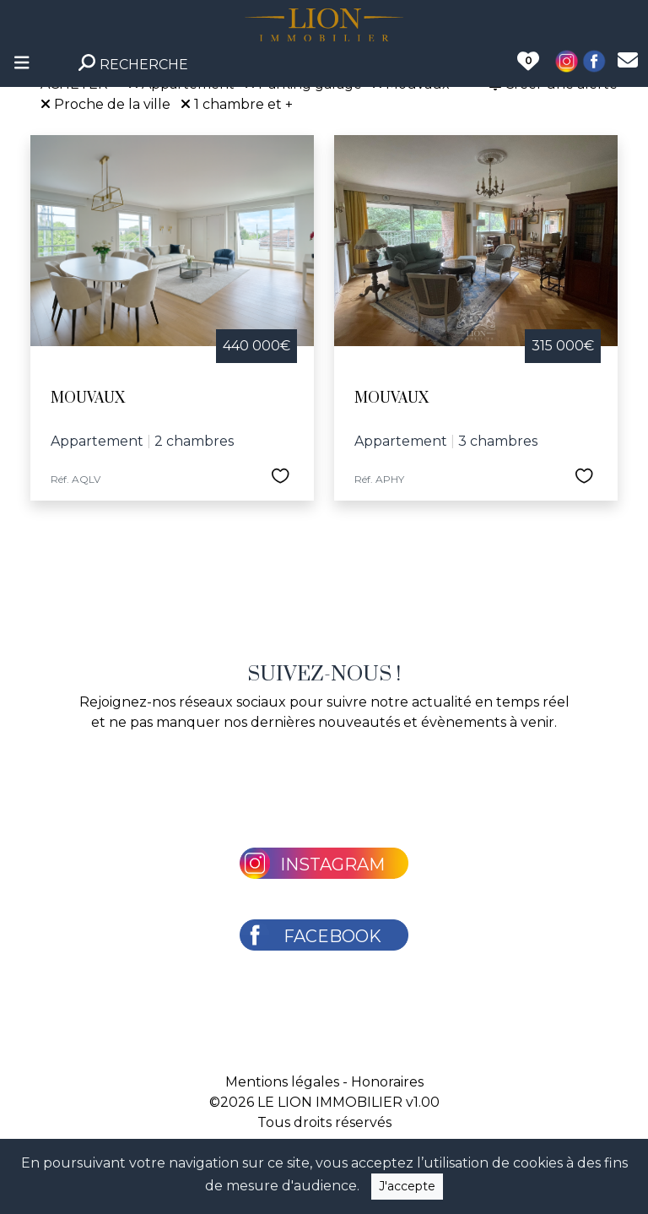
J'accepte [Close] (407, 1186)
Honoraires (387, 1082)
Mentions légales (282, 1082)
